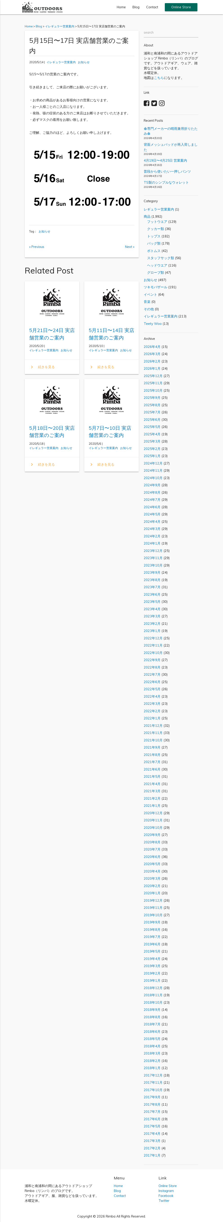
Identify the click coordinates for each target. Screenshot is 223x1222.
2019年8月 (152, 929)
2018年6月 (152, 1031)
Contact (152, 7)
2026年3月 (152, 354)
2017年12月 (153, 1075)
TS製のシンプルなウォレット (166, 182)
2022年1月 (152, 718)
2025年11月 (153, 383)
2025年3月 (152, 441)
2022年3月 (152, 703)
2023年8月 (152, 580)
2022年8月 (152, 667)
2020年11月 (153, 820)
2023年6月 (152, 594)
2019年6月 (152, 944)
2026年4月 (152, 347)
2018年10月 (153, 1002)
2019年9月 (152, 922)
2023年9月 (152, 572)
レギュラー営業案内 (159, 209)
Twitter (164, 1200)
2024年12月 (153, 463)
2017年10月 (153, 1090)
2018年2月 (152, 1061)
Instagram (166, 1191)
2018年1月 (152, 1068)
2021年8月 (152, 755)
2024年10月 (153, 478)
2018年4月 (152, 1046)
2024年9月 (152, 485)
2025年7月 (152, 412)
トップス (152, 236)
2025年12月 (153, 376)
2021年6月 (152, 769)
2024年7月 (152, 499)
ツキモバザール (155, 287)
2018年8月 (152, 1017)
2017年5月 (152, 1126)
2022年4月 (152, 696)
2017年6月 (152, 1119)
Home (121, 7)
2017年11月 (153, 1082)
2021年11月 (153, 733)
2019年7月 (152, 937)
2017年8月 (152, 1104)
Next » (129, 247)
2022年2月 (152, 711)
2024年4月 (152, 521)
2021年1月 (152, 805)
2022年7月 (152, 674)
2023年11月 (153, 558)
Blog (135, 7)
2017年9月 (152, 1097)
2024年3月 (152, 529)
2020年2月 (152, 886)
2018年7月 (152, 1024)
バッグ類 (152, 243)
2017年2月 (152, 1148)
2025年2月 (152, 449)
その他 (149, 309)
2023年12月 (153, 551)
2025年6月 (152, 419)
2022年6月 (152, 682)
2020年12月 (153, 813)
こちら (159, 78)
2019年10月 (153, 915)
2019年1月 (152, 980)
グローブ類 (154, 272)
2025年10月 (153, 390)
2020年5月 (152, 864)
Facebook (166, 1196)
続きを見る (42, 367)
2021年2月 (152, 798)
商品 (147, 216)
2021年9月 (152, 747)
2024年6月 (152, 507)
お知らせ (84, 62)
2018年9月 (152, 1009)
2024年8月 (152, 492)
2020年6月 (152, 857)
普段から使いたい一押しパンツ (167, 171)
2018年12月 (153, 988)
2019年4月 (152, 959)
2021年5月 (152, 776)
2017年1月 (152, 1155)
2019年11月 (153, 907)
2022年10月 (153, 653)
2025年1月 (152, 456)
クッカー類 (154, 229)
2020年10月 (153, 827)
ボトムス (152, 251)
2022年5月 (152, 689)
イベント (150, 294)
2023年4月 (152, 609)
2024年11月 (153, 470)
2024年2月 (152, 536)
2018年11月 (153, 995)
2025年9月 (152, 397)
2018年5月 (152, 1039)
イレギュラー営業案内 (61, 62)
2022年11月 (153, 645)
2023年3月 (152, 616)
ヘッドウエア (155, 265)
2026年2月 (152, 361)
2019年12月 (153, 900)
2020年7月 (152, 849)
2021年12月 (153, 725)
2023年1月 (152, 631)
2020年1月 (152, 893)
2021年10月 (153, 740)
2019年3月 (152, 966)
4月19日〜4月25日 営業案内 (165, 160)
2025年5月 (152, 427)
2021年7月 (152, 762)
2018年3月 (152, 1053)
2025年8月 (152, 405)
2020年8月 (152, 842)
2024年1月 (152, 543)
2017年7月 (152, 1111)
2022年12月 (153, 638)
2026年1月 (152, 368)
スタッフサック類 (159, 258)
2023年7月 (152, 587)
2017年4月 (152, 1133)
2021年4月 (152, 784)
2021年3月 (152, 791)
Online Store (181, 7)
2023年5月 (152, 601)
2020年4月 (152, 871)
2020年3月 (152, 878)
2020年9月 (152, 835)
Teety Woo (153, 323)
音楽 (147, 302)
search (149, 32)
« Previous (36, 247)
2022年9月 (152, 660)
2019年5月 (152, 951)
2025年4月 (152, 434)
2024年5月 (152, 514)
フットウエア (155, 221)
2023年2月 (152, 623)
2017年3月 (152, 1141)
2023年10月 (153, 565)
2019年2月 (152, 973)
